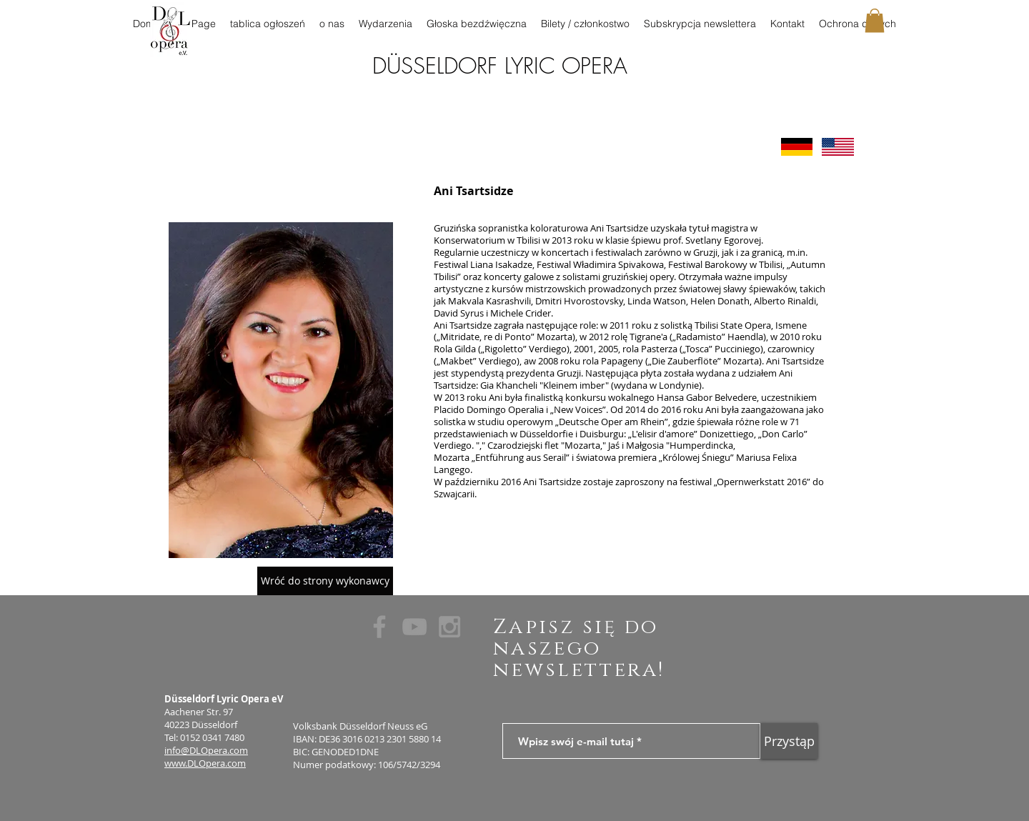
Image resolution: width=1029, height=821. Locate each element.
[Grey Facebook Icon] (379, 627)
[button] (875, 20)
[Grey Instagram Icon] (449, 627)
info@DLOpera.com (206, 750)
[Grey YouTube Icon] (414, 627)
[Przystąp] (788, 741)
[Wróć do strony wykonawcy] (325, 581)
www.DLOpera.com (205, 763)
